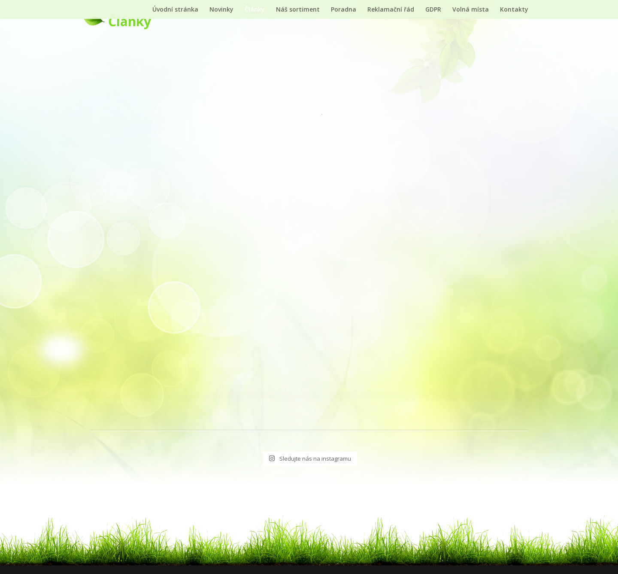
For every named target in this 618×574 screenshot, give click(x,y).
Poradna (343, 9)
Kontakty (514, 9)
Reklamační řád (390, 9)
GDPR (433, 9)
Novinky (221, 9)
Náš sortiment (298, 9)
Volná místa (470, 9)
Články (255, 9)
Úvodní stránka (175, 9)
